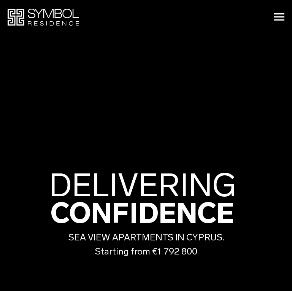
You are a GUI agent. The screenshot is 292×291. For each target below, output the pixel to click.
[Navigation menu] (279, 17)
